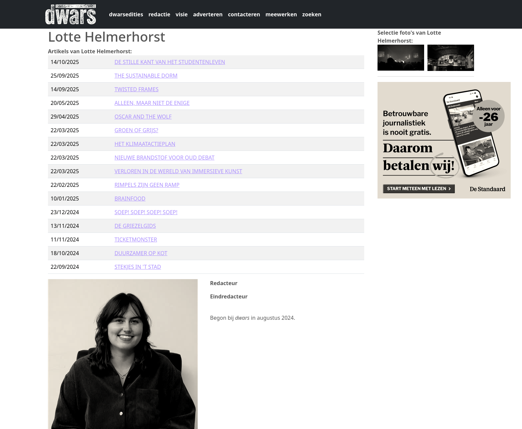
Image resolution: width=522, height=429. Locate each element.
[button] (401, 57)
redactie (159, 14)
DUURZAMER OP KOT (141, 253)
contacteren (244, 14)
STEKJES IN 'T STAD (138, 266)
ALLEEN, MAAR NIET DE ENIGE (152, 103)
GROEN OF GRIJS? (136, 130)
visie (182, 14)
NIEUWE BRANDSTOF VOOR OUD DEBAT (164, 157)
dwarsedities (126, 14)
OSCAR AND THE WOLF (143, 116)
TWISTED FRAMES (136, 89)
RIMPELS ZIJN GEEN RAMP (147, 185)
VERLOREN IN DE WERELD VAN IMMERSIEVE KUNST (178, 171)
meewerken (281, 14)
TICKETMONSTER (136, 239)
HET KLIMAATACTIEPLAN (145, 144)
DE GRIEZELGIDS (135, 225)
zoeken (311, 14)
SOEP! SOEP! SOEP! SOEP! (146, 212)
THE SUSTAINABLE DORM (146, 75)
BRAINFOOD (130, 198)
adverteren (208, 14)
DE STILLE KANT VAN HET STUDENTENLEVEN (170, 62)
